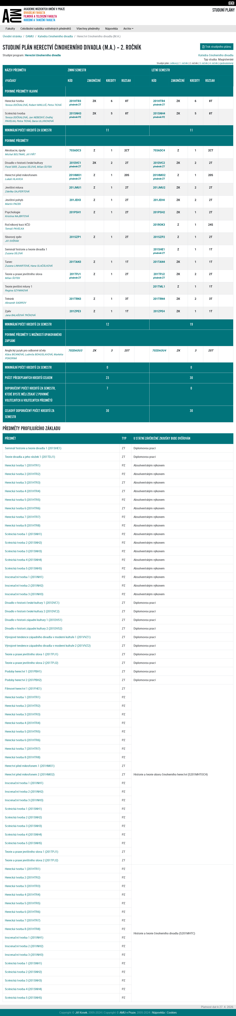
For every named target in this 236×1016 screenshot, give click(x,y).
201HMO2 (159, 175)
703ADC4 (159, 150)
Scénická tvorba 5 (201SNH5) (23, 568)
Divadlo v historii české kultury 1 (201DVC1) (32, 603)
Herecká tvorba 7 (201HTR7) (22, 517)
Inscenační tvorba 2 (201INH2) (24, 585)
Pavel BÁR (11, 166)
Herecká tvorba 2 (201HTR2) (22, 474)
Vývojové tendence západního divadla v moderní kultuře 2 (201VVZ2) (48, 646)
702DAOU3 (75, 350)
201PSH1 (75, 212)
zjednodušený (226, 63)
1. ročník (183, 63)
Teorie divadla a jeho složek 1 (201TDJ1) (30, 457)
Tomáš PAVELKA (14, 228)
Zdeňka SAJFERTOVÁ (17, 191)
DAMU (30, 36)
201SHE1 (159, 249)
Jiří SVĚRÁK (12, 240)
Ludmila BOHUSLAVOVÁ (38, 354)
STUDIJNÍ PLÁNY (223, 10)
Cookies (172, 1012)
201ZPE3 (75, 311)
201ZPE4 (159, 311)
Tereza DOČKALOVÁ (16, 105)
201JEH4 (159, 200)
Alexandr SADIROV (15, 302)
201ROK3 (159, 225)
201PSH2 (159, 212)
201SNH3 (75, 113)
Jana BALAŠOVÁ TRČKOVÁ (20, 315)
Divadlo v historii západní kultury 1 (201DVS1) (33, 620)
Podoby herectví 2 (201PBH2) (23, 680)
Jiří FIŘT (30, 154)
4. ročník (213, 63)
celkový (174, 63)
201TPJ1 (75, 274)
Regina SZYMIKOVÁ (16, 290)
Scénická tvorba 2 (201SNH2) (23, 543)
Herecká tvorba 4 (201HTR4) (22, 491)
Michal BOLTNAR (15, 154)
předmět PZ (75, 117)
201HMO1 (75, 175)
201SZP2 (159, 237)
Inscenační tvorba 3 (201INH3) (24, 594)
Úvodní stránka (12, 36)
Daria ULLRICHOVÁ (42, 121)
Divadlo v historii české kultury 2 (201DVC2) (32, 611)
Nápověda (111, 28)
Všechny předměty (88, 28)
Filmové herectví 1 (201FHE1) (23, 688)
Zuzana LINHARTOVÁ (17, 265)
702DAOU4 (159, 350)
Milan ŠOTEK (44, 166)
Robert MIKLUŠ (37, 105)
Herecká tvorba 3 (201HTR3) (22, 482)
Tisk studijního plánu (216, 47)
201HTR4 (159, 101)
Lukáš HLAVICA (14, 179)
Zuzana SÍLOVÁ (27, 166)
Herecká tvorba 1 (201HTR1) (22, 465)
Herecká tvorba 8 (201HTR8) (22, 525)
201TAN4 (159, 262)
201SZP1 (75, 237)
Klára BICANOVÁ (14, 354)
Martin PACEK (13, 204)
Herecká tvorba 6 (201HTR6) (22, 508)
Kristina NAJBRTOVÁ (17, 216)
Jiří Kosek (81, 1012)
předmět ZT (75, 104)
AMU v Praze (128, 1012)
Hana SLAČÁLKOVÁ (41, 265)
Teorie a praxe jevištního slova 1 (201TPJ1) (31, 654)
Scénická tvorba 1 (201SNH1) (23, 534)
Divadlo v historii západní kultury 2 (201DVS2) (33, 628)
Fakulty (10, 28)
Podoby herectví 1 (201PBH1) (23, 671)
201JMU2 (159, 187)
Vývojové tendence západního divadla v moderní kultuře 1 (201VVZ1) (48, 637)
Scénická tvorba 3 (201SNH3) (23, 551)
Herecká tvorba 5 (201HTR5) (22, 500)
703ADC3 (75, 150)
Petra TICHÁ (54, 105)
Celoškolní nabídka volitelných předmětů (45, 28)
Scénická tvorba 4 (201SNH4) (23, 560)
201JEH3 (75, 200)
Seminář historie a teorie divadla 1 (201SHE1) (33, 448)
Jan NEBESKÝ (36, 117)
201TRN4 (159, 299)
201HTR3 (75, 101)
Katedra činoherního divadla (55, 36)
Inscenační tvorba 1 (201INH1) (24, 577)
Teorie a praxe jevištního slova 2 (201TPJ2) (31, 663)
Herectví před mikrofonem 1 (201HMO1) (29, 766)
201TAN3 (75, 262)
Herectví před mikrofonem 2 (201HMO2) (29, 774)
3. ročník (203, 63)
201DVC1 (75, 163)
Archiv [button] (127, 28)
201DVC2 (159, 163)
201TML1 (159, 286)
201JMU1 (75, 187)
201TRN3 (75, 299)
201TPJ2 (159, 274)
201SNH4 (159, 113)
